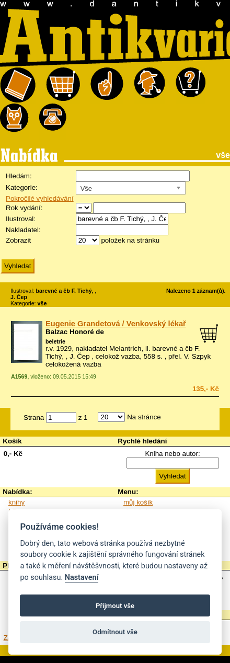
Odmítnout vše (115, 632)
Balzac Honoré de (74, 332)
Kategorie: (22, 187)
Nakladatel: (23, 230)
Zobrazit (18, 240)
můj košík (138, 502)
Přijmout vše (115, 606)
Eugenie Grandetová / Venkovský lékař (115, 323)
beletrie (55, 341)
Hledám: (19, 176)
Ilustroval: (21, 219)
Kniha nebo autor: (172, 454)
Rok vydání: (24, 208)
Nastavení (82, 577)
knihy (16, 502)
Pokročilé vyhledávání (40, 198)
